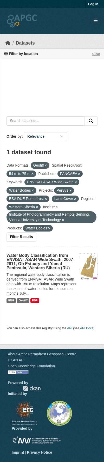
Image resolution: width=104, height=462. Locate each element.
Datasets (25, 43)
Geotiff (23, 300)
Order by (14, 136)
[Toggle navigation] (95, 21)
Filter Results (21, 237)
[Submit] (91, 121)
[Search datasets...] (45, 121)
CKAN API (16, 360)
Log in (93, 4)
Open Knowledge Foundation (31, 366)
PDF (34, 300)
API (69, 328)
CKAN (32, 388)
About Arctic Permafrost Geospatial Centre (42, 354)
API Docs (86, 328)
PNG (11, 300)
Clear (96, 54)
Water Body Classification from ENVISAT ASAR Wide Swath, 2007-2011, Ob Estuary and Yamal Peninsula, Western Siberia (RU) (40, 261)
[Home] (7, 43)
